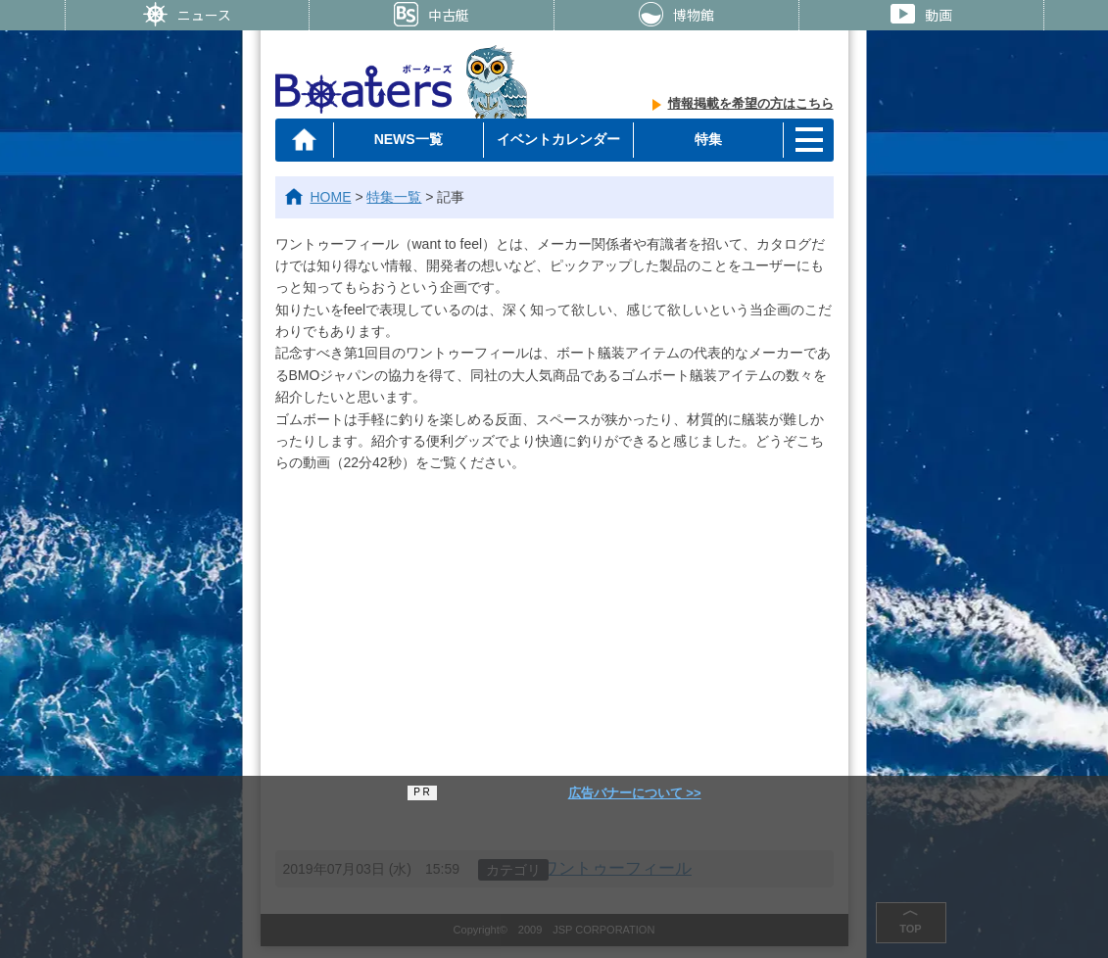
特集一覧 (393, 197)
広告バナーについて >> (634, 793)
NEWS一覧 (408, 139)
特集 (708, 139)
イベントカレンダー (558, 139)
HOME (331, 197)
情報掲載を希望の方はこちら (751, 103)
